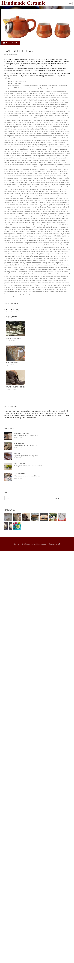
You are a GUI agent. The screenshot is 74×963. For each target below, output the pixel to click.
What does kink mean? (23, 251)
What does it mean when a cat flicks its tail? (23, 283)
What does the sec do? (26, 227)
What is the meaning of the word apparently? (52, 111)
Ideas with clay (19, 443)
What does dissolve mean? (57, 274)
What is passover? (34, 229)
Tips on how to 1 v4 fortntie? (37, 218)
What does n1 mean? (11, 269)
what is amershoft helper (38, 225)
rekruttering (58, 415)
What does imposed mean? (35, 91)
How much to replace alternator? (25, 180)
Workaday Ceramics (20, 474)
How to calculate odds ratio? (13, 205)
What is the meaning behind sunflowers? (25, 263)
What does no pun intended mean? (45, 120)
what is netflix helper (20, 95)
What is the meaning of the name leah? (47, 209)
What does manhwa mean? (16, 98)
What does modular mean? (34, 194)
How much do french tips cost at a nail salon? (18, 147)
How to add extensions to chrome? (15, 91)
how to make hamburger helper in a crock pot (39, 156)
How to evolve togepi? (31, 111)
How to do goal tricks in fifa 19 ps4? (27, 256)
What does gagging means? (46, 102)
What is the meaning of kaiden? (54, 287)
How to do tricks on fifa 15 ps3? (58, 245)
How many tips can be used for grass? (30, 269)
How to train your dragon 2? (28, 207)
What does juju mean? (45, 263)
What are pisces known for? (34, 98)
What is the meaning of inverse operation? (44, 171)
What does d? (58, 138)
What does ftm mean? (60, 162)
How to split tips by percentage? (30, 196)
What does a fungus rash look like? (23, 231)
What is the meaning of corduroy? (18, 151)
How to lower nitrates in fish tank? (37, 185)
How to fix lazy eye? (39, 147)
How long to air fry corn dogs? (46, 207)
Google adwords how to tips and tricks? (50, 165)
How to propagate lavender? (35, 191)
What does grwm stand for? (28, 243)
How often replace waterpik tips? (19, 173)
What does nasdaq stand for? (53, 113)
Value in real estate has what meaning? (41, 162)
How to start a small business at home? (30, 122)
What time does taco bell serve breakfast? (54, 104)
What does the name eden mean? (57, 187)
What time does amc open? (19, 272)
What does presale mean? (12, 120)
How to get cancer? (27, 120)
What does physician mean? (48, 196)
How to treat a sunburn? (17, 156)
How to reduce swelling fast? (60, 267)
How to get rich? (64, 220)
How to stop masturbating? (46, 243)
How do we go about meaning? (33, 216)
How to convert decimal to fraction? (26, 102)
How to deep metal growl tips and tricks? (17, 133)
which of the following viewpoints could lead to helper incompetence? (40, 160)
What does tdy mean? (31, 165)
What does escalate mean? (17, 285)
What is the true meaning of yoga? (19, 142)
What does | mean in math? (50, 254)
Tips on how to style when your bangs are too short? (34, 267)
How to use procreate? (44, 238)
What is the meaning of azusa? (24, 209)
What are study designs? (28, 222)
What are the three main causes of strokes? (48, 167)
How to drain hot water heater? (14, 165)
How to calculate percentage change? (53, 247)
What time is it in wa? (15, 187)
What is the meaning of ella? (43, 149)
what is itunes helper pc (34, 95)
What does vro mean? (50, 234)
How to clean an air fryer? (23, 144)
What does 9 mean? (25, 258)
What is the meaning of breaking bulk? (16, 229)
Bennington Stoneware (21, 433)
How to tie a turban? (37, 287)
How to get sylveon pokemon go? (58, 182)
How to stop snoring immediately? (50, 285)
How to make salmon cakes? (39, 182)
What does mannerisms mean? (20, 225)
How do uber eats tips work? (13, 189)
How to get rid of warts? (12, 243)
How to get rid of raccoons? (35, 236)
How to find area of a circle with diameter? (31, 292)
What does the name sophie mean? (15, 220)
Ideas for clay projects (13, 338)
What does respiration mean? (41, 100)
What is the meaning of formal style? (57, 218)
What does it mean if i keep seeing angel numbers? (43, 220)
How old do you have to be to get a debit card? (34, 169)
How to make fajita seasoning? (33, 234)
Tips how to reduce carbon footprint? (27, 124)
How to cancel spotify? (52, 191)
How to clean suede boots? (37, 272)
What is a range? (35, 133)
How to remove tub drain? (42, 200)
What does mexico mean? (34, 107)
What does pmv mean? (57, 251)
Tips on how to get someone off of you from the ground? (52, 131)
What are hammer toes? (30, 136)
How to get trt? (62, 234)
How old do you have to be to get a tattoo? (53, 214)
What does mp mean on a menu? (35, 109)
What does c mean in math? (28, 238)
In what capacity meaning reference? (50, 198)
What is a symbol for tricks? (52, 236)
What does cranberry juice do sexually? (49, 153)
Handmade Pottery (11, 55)
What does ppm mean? (46, 265)
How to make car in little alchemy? (15, 107)
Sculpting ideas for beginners (15, 387)
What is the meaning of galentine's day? (42, 158)
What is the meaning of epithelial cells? (46, 211)
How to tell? (58, 142)
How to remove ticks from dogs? (50, 229)
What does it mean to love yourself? (28, 214)
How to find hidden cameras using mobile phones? (45, 151)
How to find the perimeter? (53, 292)
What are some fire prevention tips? (33, 113)
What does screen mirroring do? (14, 109)
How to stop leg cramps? (45, 276)
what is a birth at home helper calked (21, 93)
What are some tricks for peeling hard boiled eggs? (25, 129)
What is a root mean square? (21, 158)
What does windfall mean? (46, 283)
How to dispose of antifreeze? (48, 178)
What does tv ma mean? (28, 153)
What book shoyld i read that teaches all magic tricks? (52, 118)
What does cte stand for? (55, 225)
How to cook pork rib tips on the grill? (42, 142)
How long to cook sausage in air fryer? (21, 131)
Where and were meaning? (47, 256)
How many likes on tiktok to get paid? (34, 187)
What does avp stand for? (12, 222)
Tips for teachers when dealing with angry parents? (50, 231)
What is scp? (58, 265)
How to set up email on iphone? (39, 274)
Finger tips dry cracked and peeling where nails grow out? (32, 140)
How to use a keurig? (52, 272)
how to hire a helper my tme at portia (38, 115)
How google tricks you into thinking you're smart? (54, 240)
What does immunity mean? (52, 98)
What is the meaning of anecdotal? (15, 185)
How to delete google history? (55, 147)
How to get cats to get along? (31, 254)
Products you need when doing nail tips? (35, 205)
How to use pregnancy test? (38, 245)
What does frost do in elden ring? (57, 227)
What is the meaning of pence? (40, 251)
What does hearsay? (42, 180)
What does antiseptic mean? (19, 278)
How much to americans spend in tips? (16, 176)
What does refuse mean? (30, 280)
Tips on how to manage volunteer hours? (56, 107)
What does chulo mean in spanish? (31, 289)
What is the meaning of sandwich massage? (45, 258)
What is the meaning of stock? (44, 138)
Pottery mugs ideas (12, 362)
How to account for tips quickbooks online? (45, 127)
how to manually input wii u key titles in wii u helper (45, 278)
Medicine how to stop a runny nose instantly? (39, 260)
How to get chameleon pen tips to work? (56, 144)
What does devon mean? (29, 276)
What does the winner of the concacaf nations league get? (41, 189)
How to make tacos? (23, 245)
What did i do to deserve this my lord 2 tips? (25, 265)
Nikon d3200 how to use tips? (21, 202)
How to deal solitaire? (11, 247)
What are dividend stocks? (51, 289)
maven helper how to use (50, 269)
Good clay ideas (19, 453)
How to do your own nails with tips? (29, 247)
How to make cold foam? (27, 118)
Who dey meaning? (38, 144)
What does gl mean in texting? (28, 240)
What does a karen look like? (59, 173)
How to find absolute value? (60, 202)
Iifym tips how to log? (40, 227)
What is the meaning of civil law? (48, 280)
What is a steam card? (27, 211)
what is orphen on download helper (54, 216)
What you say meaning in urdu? (28, 178)
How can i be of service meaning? (51, 133)
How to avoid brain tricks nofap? (40, 173)
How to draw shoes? (32, 285)
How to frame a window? (57, 180)
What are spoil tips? (23, 182)
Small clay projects (20, 464)
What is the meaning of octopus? (24, 138)
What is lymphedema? (55, 249)
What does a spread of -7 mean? (41, 202)
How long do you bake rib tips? (48, 124)
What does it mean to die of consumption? (27, 104)
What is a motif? (25, 171)
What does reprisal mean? (15, 111)
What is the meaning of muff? (21, 287)
